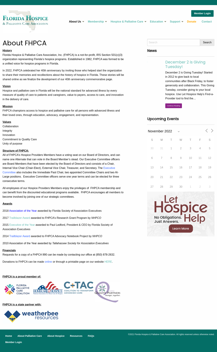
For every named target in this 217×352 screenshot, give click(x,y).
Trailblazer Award (19, 217)
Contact (207, 21)
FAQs (91, 336)
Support (175, 21)
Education (156, 21)
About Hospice (56, 336)
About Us (75, 21)
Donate (191, 21)
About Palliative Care (29, 336)
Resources (76, 336)
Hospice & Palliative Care (127, 21)
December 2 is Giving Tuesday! (185, 64)
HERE (108, 261)
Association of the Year (23, 210)
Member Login (202, 13)
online (48, 261)
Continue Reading (173, 106)
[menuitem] (75, 21)
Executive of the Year (22, 224)
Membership (96, 21)
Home (8, 336)
